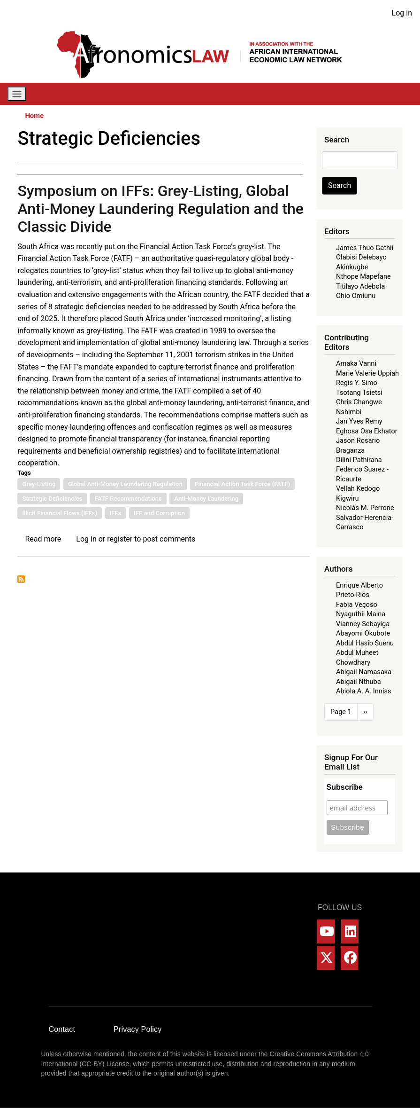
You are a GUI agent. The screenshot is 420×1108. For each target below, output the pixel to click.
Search (339, 185)
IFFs (116, 513)
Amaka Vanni (356, 363)
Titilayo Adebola (360, 286)
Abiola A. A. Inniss (363, 691)
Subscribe (345, 787)
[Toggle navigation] (17, 93)
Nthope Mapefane (363, 276)
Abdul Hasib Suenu (365, 643)
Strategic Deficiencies (52, 498)
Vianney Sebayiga (362, 624)
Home (34, 115)
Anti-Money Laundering (206, 498)
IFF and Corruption (159, 513)
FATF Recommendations (128, 498)
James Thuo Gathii (364, 248)
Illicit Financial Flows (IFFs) (59, 513)
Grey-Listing (38, 483)
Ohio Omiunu (355, 295)
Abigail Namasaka (363, 672)
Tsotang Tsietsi (359, 392)
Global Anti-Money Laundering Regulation (125, 483)
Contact (62, 1029)
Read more (43, 538)
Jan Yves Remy (359, 421)
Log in (402, 12)
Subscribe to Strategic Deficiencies (21, 579)
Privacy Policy (137, 1029)
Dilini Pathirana (359, 460)
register (119, 538)
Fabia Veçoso (356, 604)
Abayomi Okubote (363, 633)
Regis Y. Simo (356, 382)
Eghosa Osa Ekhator (366, 431)
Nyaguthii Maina (360, 614)
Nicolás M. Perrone (365, 507)
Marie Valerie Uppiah (367, 373)
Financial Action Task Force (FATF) (242, 483)
